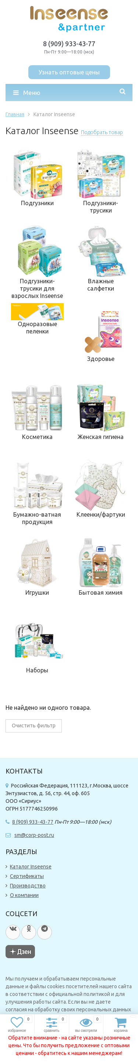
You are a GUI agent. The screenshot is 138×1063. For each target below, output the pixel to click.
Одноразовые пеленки (37, 328)
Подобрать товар (102, 132)
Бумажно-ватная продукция (37, 518)
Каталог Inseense (31, 867)
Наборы (37, 670)
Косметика (37, 436)
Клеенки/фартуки (101, 514)
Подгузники (37, 203)
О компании (24, 895)
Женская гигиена (101, 436)
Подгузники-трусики (100, 207)
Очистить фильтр (34, 725)
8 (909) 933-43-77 (69, 43)
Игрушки (37, 592)
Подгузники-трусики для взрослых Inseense (37, 288)
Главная (15, 114)
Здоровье (100, 358)
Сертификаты (27, 876)
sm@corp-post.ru (34, 835)
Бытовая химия (101, 592)
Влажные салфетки (100, 285)
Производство (28, 886)
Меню (26, 92)
